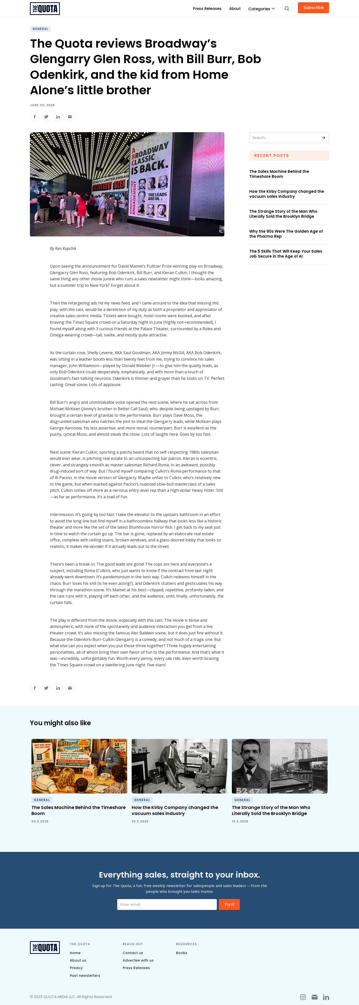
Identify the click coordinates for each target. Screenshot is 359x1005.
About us (78, 960)
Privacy (76, 967)
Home (75, 952)
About (235, 8)
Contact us (133, 952)
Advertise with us (138, 960)
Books (181, 952)
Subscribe (313, 7)
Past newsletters (85, 975)
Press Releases (207, 8)
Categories (259, 8)
